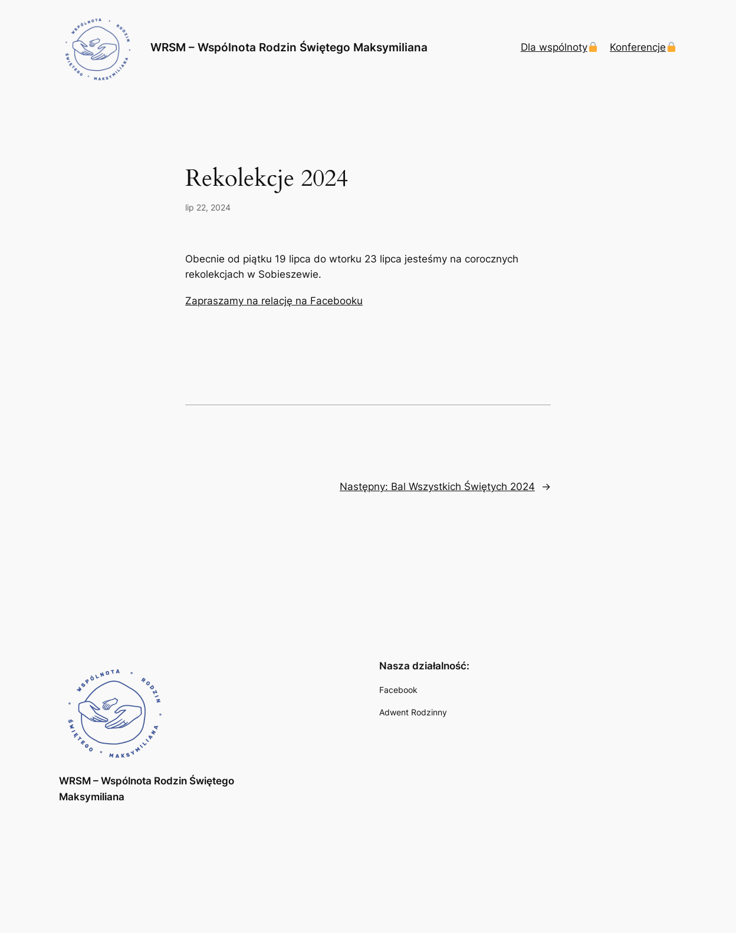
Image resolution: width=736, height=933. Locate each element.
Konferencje (643, 47)
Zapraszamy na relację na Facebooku (274, 301)
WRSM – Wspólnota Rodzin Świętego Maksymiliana (289, 47)
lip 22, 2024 (208, 207)
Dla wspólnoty (559, 47)
